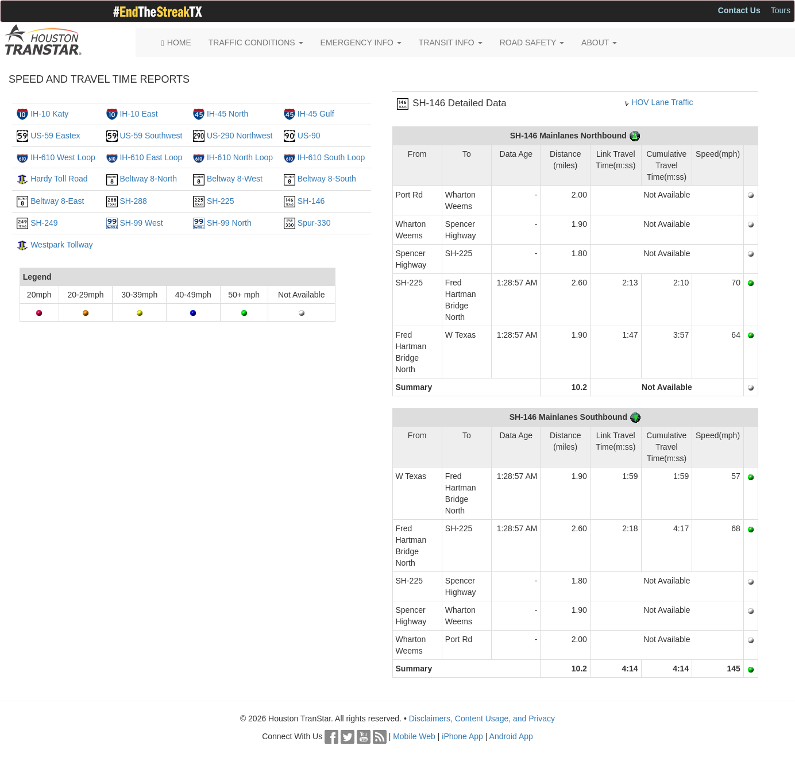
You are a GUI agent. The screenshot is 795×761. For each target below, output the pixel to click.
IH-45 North (227, 113)
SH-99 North (229, 222)
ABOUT (599, 42)
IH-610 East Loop (150, 157)
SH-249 (43, 222)
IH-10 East (138, 113)
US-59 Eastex (55, 135)
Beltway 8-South (327, 178)
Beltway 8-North (148, 178)
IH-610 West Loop (62, 157)
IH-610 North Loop (240, 157)
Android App (511, 736)
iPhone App (462, 736)
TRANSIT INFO (451, 42)
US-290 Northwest (239, 135)
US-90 (309, 135)
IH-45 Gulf (316, 113)
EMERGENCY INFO (361, 42)
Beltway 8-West (235, 178)
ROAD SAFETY (532, 42)
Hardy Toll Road (58, 178)
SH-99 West (141, 222)
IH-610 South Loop (331, 157)
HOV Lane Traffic (662, 102)
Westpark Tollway (61, 244)
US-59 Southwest (150, 135)
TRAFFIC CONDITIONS (256, 42)
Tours (780, 10)
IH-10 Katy (49, 113)
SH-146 (311, 201)
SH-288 (132, 201)
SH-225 (220, 201)
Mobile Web (414, 736)
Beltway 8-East (57, 201)
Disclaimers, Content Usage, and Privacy (482, 718)
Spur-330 (314, 222)
